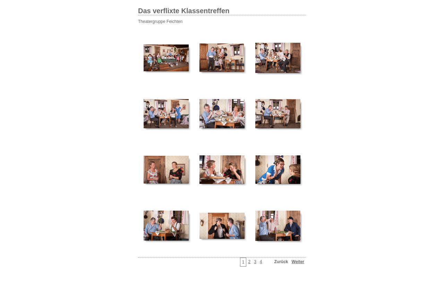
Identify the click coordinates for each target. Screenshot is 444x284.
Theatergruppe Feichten (160, 21)
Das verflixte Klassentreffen (183, 11)
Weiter (298, 261)
